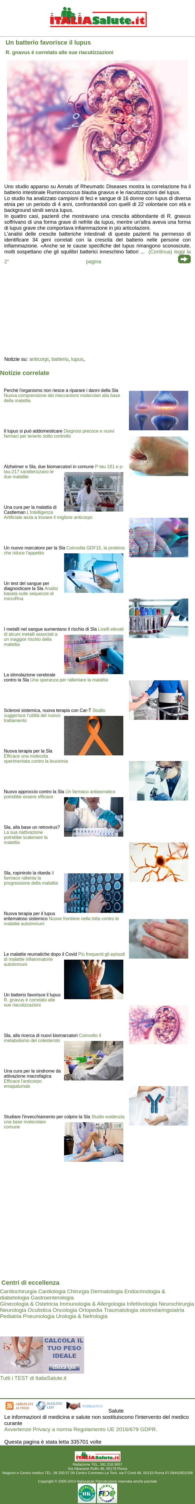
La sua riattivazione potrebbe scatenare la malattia (26, 837)
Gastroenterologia (52, 1298)
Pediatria (10, 1316)
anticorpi (39, 359)
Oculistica (39, 1310)
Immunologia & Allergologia (92, 1304)
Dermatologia (107, 1291)
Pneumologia (38, 1316)
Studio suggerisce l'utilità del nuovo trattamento (54, 715)
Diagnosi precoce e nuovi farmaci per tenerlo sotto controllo (59, 434)
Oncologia (65, 1310)
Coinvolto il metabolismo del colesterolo (52, 1038)
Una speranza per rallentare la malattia (69, 680)
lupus (77, 359)
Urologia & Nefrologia (81, 1316)
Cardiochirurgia (18, 1291)
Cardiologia (51, 1291)
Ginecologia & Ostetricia (29, 1304)
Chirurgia (78, 1291)
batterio (59, 359)
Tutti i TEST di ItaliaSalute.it (33, 1378)
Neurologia (13, 1310)
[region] (97, 310)
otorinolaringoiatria (162, 1310)
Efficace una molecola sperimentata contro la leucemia (36, 759)
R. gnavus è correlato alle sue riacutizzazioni (29, 1002)
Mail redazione (97, 1477)
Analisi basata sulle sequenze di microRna (31, 593)
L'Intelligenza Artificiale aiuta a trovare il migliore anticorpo (48, 515)
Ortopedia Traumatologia (108, 1310)
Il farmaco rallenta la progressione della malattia (31, 878)
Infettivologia (142, 1304)
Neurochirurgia (176, 1304)
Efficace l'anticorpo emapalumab (23, 1084)
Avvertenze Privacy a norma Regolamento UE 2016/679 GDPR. (80, 1429)
